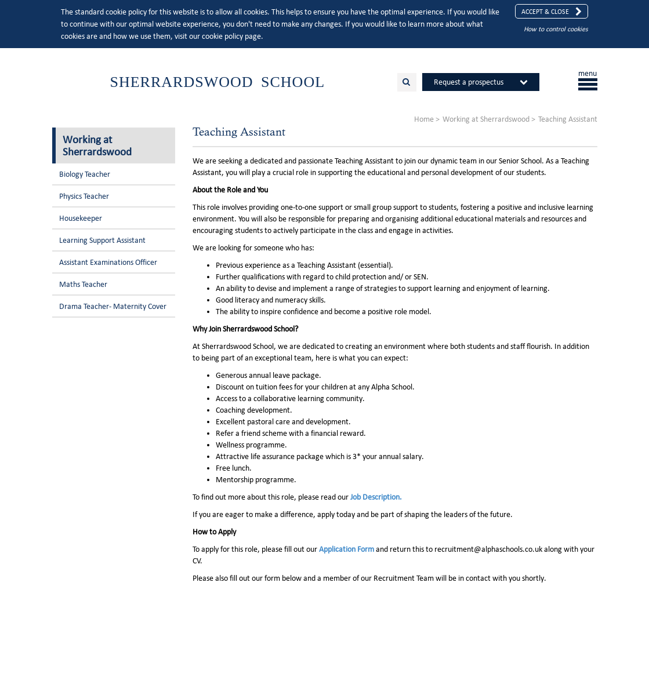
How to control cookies (556, 28)
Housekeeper (80, 218)
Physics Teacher (84, 196)
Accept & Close (551, 12)
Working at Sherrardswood (97, 145)
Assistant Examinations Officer (108, 262)
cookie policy (222, 36)
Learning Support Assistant (102, 240)
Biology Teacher (84, 174)
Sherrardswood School (217, 82)
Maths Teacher (83, 284)
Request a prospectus (468, 82)
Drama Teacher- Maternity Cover (112, 306)
